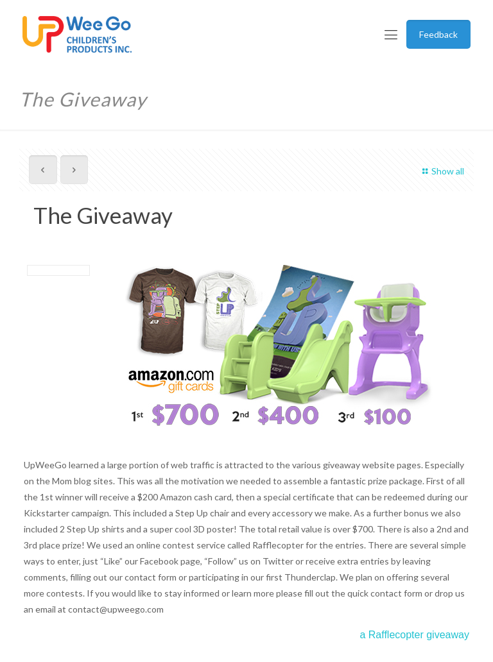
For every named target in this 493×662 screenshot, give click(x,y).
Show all (441, 171)
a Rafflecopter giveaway (414, 634)
